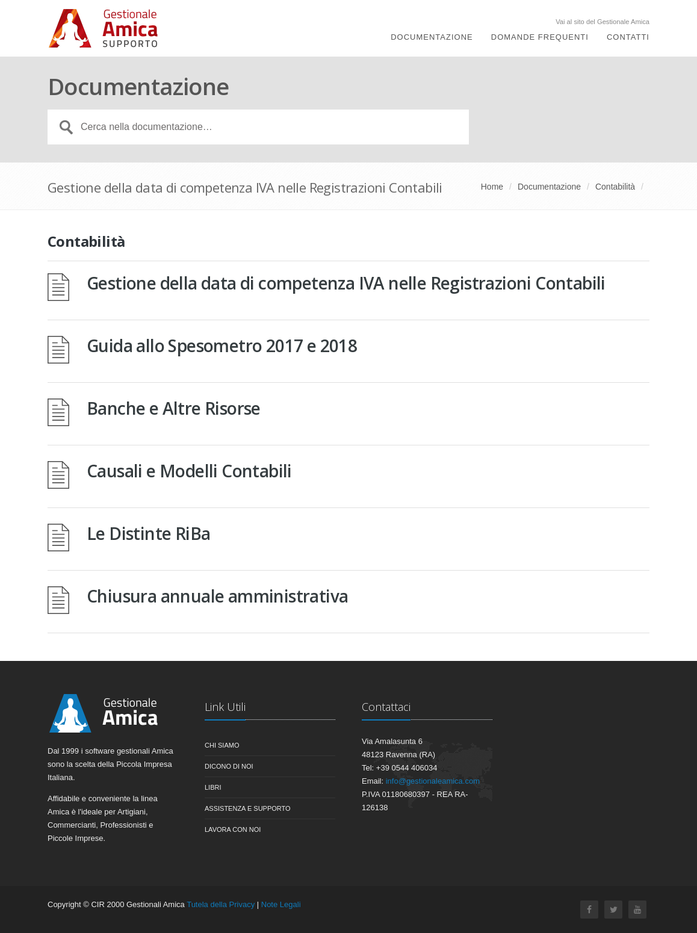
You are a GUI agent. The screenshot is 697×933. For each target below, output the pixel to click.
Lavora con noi (233, 829)
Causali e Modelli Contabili (189, 470)
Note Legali (281, 904)
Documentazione (432, 37)
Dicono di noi (229, 766)
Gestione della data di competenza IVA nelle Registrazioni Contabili (346, 282)
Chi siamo (222, 745)
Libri (213, 787)
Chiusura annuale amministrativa (217, 595)
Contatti (628, 37)
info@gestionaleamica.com (433, 781)
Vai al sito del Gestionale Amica (602, 22)
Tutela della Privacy (221, 904)
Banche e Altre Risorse (174, 408)
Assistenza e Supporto (248, 808)
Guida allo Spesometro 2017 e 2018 (222, 345)
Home (492, 186)
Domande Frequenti (540, 37)
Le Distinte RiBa (148, 533)
